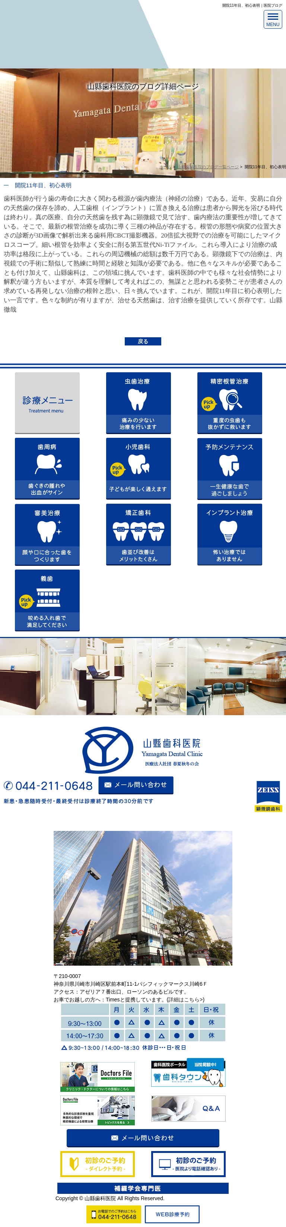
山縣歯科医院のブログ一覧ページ (208, 167)
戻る (143, 341)
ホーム (165, 167)
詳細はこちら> (185, 1000)
